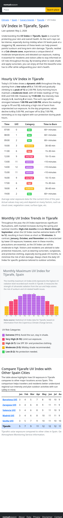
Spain (14, 20)
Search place (53, 9)
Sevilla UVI (8, 420)
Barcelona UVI (10, 399)
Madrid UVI (8, 415)
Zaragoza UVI (9, 405)
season (11, 4)
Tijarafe (40, 20)
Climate (5, 20)
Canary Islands (27, 20)
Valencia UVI (9, 410)
